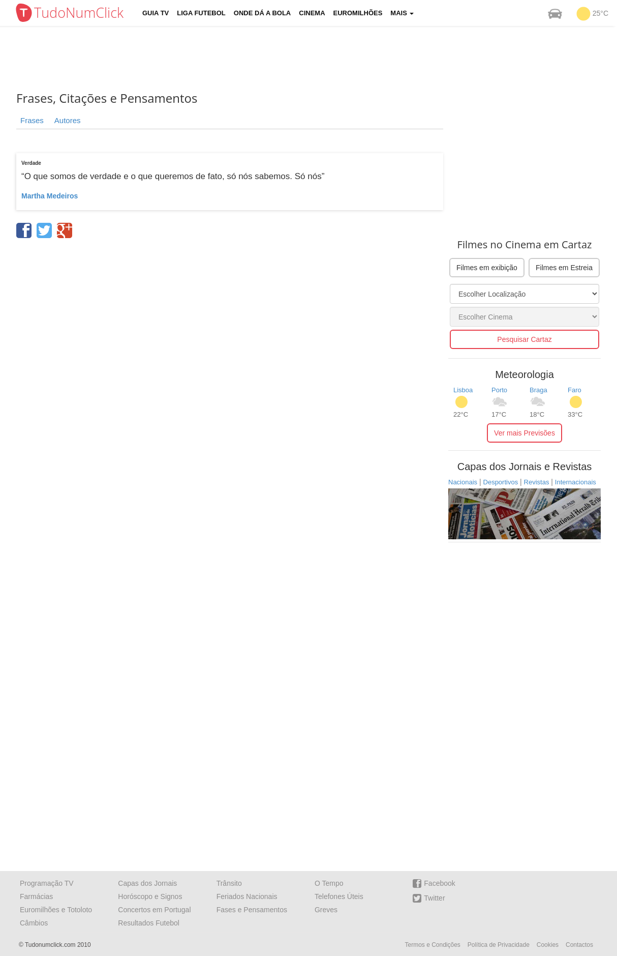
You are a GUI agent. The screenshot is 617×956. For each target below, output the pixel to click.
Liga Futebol (201, 13)
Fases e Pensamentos (252, 910)
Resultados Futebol (148, 923)
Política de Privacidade (499, 944)
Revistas (536, 482)
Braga (538, 390)
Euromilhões (358, 13)
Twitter (429, 898)
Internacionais (575, 482)
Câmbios (34, 923)
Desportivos (500, 482)
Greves (326, 910)
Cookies (548, 944)
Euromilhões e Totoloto (56, 910)
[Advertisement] (316, 58)
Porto (499, 390)
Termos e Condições (432, 944)
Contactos (579, 944)
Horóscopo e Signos (150, 896)
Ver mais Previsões (524, 433)
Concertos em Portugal (154, 910)
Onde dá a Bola (262, 13)
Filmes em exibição (486, 268)
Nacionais (462, 482)
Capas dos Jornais (147, 883)
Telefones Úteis (339, 896)
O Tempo (329, 883)
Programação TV (47, 883)
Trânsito (229, 883)
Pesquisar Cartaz (524, 339)
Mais (402, 13)
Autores (67, 120)
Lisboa (463, 390)
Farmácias (36, 896)
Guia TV (155, 13)
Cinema (312, 13)
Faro (574, 390)
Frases (32, 120)
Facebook (434, 883)
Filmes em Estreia (564, 268)
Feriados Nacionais (247, 896)
